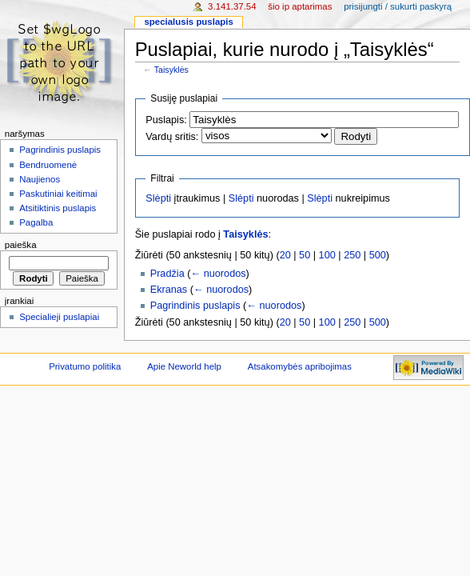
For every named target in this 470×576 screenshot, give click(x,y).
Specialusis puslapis (188, 21)
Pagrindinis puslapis (195, 305)
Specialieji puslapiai (59, 317)
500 (377, 255)
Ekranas (169, 289)
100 (327, 255)
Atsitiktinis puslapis (57, 208)
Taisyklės (171, 69)
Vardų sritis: (171, 136)
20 (285, 255)
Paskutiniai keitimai (58, 193)
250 (352, 255)
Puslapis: (165, 120)
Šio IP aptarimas (300, 6)
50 (304, 255)
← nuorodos (217, 273)
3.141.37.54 (232, 6)
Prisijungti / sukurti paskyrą (398, 6)
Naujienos (39, 179)
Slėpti (158, 198)
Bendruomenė (48, 165)
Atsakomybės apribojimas (300, 366)
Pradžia (167, 273)
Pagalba (36, 222)
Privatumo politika (85, 366)
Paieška (21, 245)
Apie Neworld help (184, 366)
